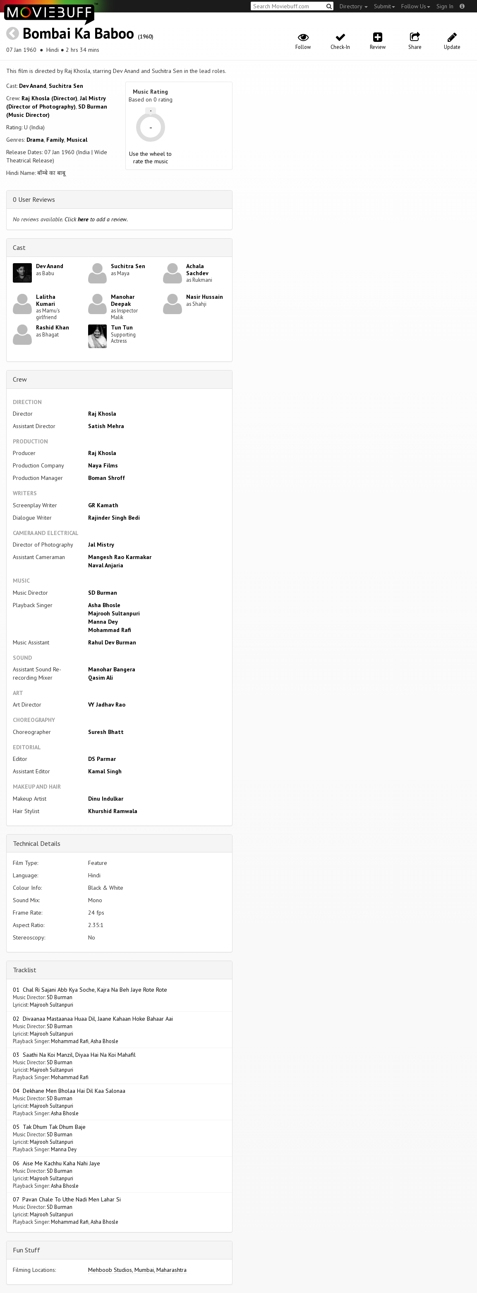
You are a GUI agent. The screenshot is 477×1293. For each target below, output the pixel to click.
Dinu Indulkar (105, 798)
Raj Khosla (102, 413)
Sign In (444, 6)
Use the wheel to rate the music (150, 157)
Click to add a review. (96, 219)
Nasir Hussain (204, 296)
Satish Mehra (106, 426)
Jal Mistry (101, 544)
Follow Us (415, 6)
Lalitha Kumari (45, 300)
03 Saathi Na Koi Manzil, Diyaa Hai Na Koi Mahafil (74, 1054)
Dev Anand (32, 86)
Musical (77, 139)
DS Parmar (102, 759)
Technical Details (36, 843)
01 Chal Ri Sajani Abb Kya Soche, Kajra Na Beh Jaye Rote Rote (90, 989)
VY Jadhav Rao (106, 704)
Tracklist (24, 970)
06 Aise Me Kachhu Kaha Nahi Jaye (56, 1163)
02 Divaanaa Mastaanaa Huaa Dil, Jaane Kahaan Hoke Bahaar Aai (93, 1018)
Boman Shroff (106, 478)
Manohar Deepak (122, 300)
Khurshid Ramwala (112, 811)
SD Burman (102, 592)
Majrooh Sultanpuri (114, 613)
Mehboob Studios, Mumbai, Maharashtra (137, 1270)
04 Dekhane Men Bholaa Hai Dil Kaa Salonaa (69, 1090)
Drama (35, 139)
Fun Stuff (26, 1250)
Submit (384, 6)
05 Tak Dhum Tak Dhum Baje (49, 1127)
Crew (20, 379)
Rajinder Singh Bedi (114, 517)
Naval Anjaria (105, 565)
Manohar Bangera (111, 669)
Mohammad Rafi (109, 630)
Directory (354, 6)
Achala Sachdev (197, 269)
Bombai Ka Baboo (78, 33)
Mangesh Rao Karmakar (119, 557)
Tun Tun (122, 327)
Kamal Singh (105, 771)
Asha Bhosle (104, 605)
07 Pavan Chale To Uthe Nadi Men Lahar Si (67, 1199)
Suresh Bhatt (106, 732)
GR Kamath (103, 505)
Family (55, 139)
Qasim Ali (100, 677)
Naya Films (103, 465)
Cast (19, 247)
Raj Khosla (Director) (49, 98)
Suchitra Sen (66, 86)
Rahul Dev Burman (112, 642)
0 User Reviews (34, 199)
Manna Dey (103, 621)
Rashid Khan (52, 327)
